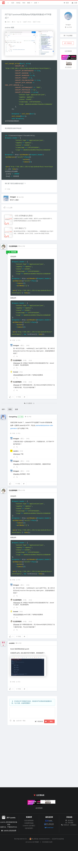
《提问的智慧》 (29, 828)
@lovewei (16, 385)
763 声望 (28, 416)
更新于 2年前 (36, 22)
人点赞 (7, 207)
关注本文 (40, 721)
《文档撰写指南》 (29, 823)
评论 (18, 340)
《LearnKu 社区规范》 (29, 825)
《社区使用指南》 (29, 820)
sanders (16, 451)
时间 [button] (10, 409)
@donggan (16, 363)
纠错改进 (68, 43)
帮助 (24, 720)
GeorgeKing (13, 417)
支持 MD (19, 720)
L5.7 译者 (20, 416)
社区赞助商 (39, 795)
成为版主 (69, 820)
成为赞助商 (68, 67)
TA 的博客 (68, 35)
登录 (66, 3)
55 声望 (18, 643)
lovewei (16, 372)
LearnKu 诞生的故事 (10, 830)
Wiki (23, 3)
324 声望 (20, 197)
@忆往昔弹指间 (18, 375)
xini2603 (11, 643)
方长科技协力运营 (47, 842)
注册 (74, 3)
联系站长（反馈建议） (69, 825)
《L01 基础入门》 (20, 228)
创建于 (27, 22)
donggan (13, 197)
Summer (29, 842)
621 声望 (21, 246)
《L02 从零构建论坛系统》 (24, 216)
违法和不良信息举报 (58, 839)
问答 (7, 22)
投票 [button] (16, 409)
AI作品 (18, 3)
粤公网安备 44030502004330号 (39, 839)
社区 (12, 3)
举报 (18, 397)
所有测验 (69, 822)
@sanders (16, 464)
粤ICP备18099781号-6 (20, 839)
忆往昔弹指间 (13, 246)
